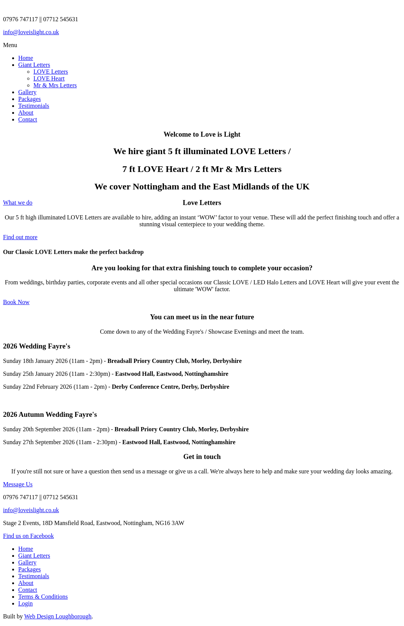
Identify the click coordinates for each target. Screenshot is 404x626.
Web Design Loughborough (58, 616)
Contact (27, 119)
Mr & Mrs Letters (55, 85)
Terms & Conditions (43, 596)
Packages (29, 99)
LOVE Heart (49, 78)
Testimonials (33, 105)
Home (25, 58)
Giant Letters (34, 64)
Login (25, 603)
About (25, 112)
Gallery (27, 92)
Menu (10, 45)
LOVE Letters (50, 71)
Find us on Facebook (28, 536)
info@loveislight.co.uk (31, 32)
